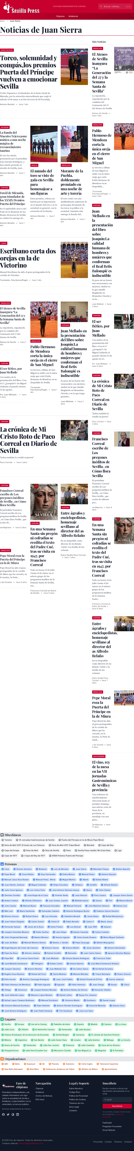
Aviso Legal (74, 1107)
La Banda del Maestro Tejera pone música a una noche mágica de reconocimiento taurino (13, 142)
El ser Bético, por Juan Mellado (11, 370)
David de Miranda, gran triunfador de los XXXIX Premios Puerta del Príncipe (12, 198)
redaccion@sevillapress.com (30, 1143)
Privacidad (98, 1142)
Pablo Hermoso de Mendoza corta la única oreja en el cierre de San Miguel (43, 355)
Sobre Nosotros (76, 1088)
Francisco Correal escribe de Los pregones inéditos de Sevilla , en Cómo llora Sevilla (13, 498)
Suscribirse (117, 1106)
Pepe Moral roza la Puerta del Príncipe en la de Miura (12, 559)
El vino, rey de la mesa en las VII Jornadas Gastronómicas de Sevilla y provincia (104, 776)
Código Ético (74, 1092)
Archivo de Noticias (44, 1096)
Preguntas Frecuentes (112, 1126)
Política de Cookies (77, 1099)
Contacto (73, 1110)
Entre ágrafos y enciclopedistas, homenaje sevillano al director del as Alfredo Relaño (73, 524)
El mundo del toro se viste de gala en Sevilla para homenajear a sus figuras (42, 182)
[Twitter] (8, 1114)
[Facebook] (3, 1114)
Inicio (2, 21)
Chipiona (60, 16)
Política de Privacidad (78, 1096)
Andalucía (73, 16)
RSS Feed (40, 1099)
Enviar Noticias (109, 1130)
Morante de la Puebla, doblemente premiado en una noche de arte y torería (72, 182)
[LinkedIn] (17, 1114)
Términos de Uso (76, 1103)
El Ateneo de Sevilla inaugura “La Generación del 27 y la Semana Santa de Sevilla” (12, 315)
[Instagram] (13, 1114)
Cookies (108, 1142)
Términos (118, 1142)
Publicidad (107, 1123)
